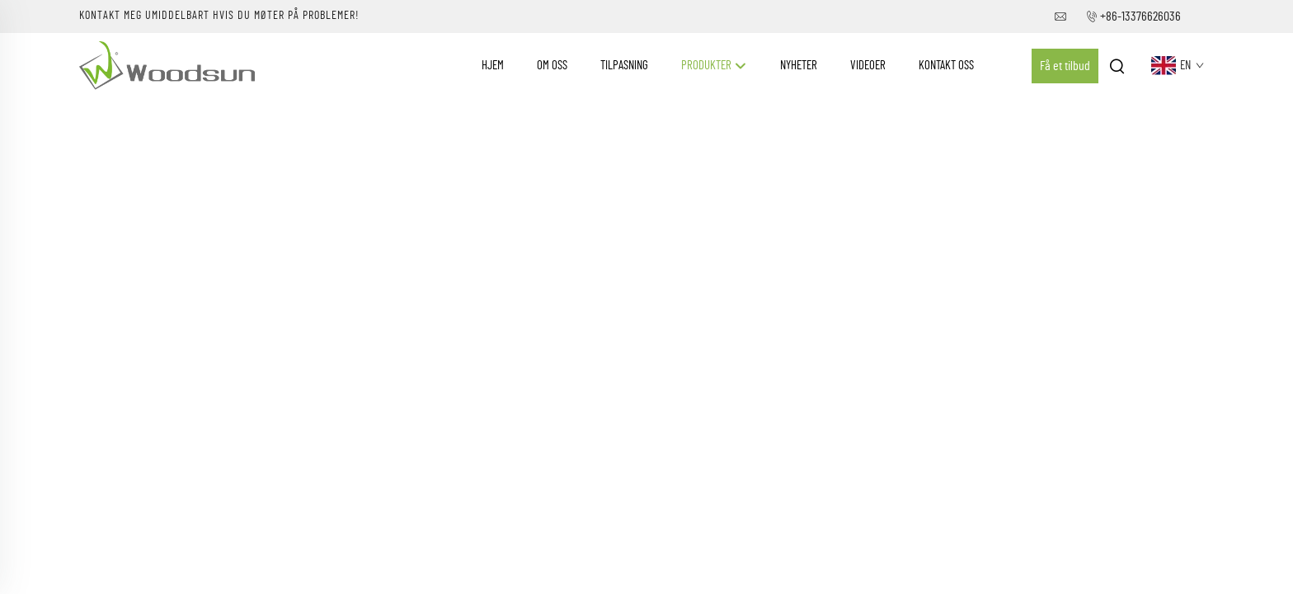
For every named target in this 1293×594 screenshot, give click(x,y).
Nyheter (798, 65)
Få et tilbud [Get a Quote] (1065, 66)
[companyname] (167, 65)
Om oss (552, 65)
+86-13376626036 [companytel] (1140, 16)
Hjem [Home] (493, 65)
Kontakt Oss (946, 65)
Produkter (714, 66)
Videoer (868, 65)
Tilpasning (624, 65)
